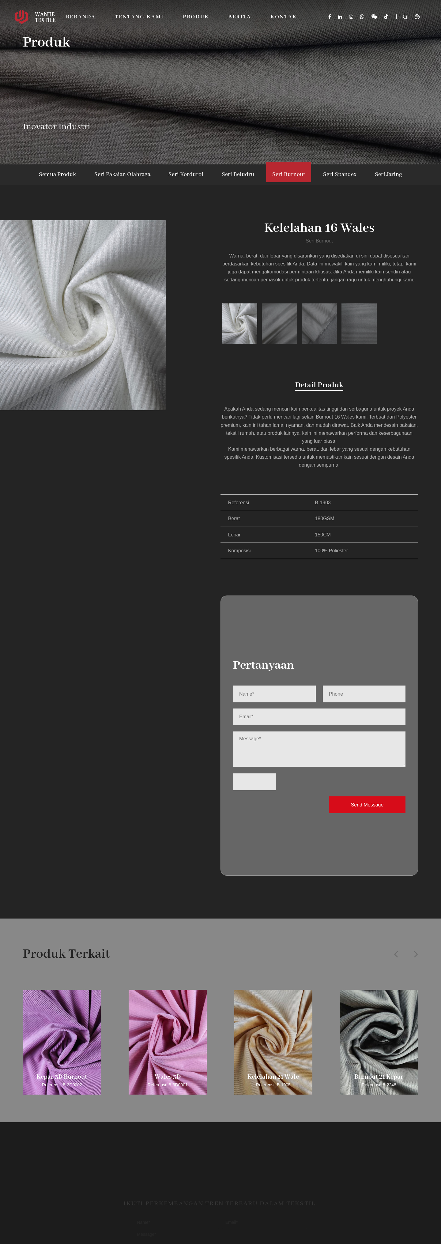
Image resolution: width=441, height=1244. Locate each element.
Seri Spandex (339, 174)
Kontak (283, 16)
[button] (396, 954)
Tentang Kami (139, 16)
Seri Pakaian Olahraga (122, 174)
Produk (196, 16)
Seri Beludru (238, 174)
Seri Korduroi (185, 174)
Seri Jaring (388, 174)
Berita (239, 16)
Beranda (81, 16)
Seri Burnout (288, 174)
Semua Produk (57, 174)
